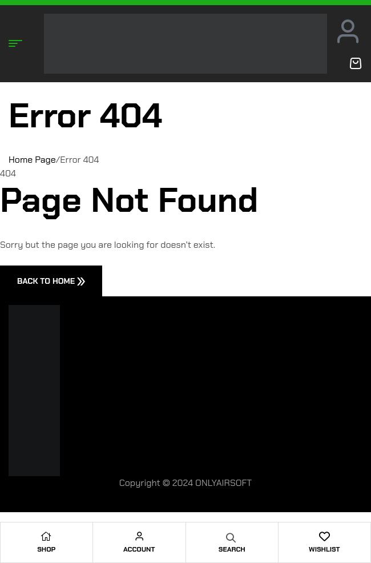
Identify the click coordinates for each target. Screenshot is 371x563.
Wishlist (324, 549)
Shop (46, 549)
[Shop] (46, 536)
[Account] (139, 536)
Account (139, 549)
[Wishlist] (324, 536)
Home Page (32, 160)
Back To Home (51, 281)
